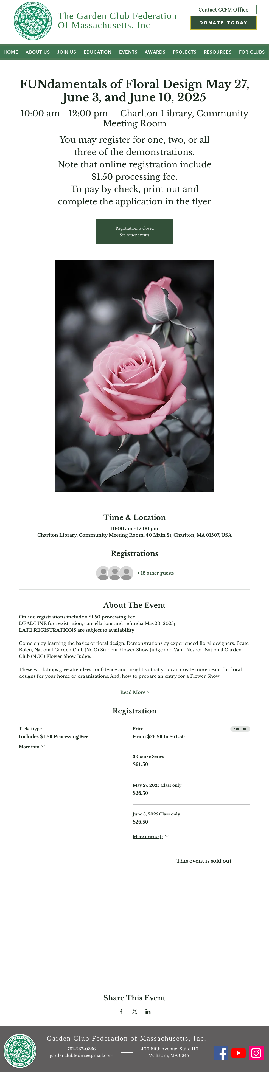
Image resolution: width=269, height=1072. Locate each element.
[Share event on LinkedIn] (148, 1011)
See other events (134, 234)
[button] (223, 23)
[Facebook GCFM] (221, 1053)
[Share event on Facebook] (121, 1011)
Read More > (134, 692)
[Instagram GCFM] (256, 1053)
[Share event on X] (134, 1011)
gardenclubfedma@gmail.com (81, 1055)
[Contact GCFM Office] (223, 9)
